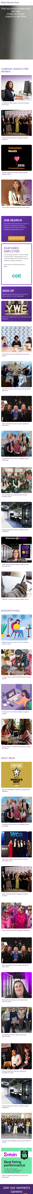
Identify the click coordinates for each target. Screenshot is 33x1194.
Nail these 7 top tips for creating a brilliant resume (15, 599)
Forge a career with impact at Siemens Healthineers (16, 930)
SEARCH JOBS (16, 238)
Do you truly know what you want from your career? (16, 207)
